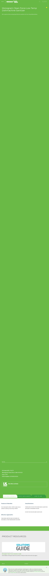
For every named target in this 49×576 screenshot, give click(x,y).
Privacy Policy (37, 571)
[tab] (10, 496)
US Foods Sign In (44, 1)
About (3, 563)
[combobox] (24, 462)
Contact (26, 563)
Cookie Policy (13, 572)
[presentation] (9, 496)
